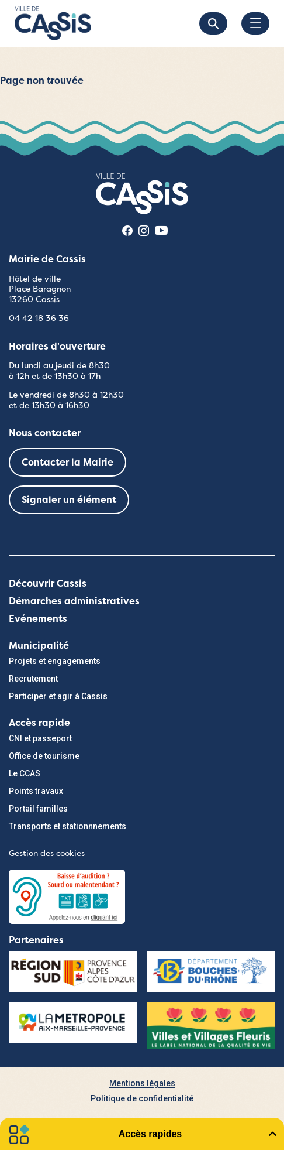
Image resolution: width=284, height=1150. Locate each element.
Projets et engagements (55, 661)
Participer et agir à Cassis (58, 696)
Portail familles (38, 808)
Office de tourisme (44, 756)
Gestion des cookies (47, 853)
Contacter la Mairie (67, 462)
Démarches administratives (74, 601)
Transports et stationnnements (67, 826)
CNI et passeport (40, 738)
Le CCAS (24, 773)
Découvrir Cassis (47, 583)
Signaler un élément (69, 500)
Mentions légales (142, 1083)
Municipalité (39, 645)
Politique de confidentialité (142, 1098)
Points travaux (36, 791)
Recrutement (33, 678)
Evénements (38, 618)
